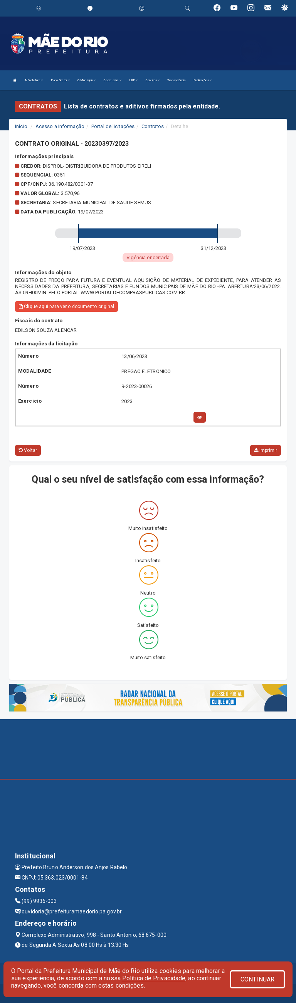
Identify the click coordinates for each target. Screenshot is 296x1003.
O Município (86, 80)
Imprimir (265, 450)
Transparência (176, 80)
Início (21, 126)
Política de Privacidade (153, 978)
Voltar (28, 450)
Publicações (202, 80)
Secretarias (112, 80)
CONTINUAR (257, 979)
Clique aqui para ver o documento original (66, 306)
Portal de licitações (113, 126)
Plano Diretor (60, 80)
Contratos (152, 126)
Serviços (152, 80)
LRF (133, 80)
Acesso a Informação (59, 126)
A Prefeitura (34, 80)
